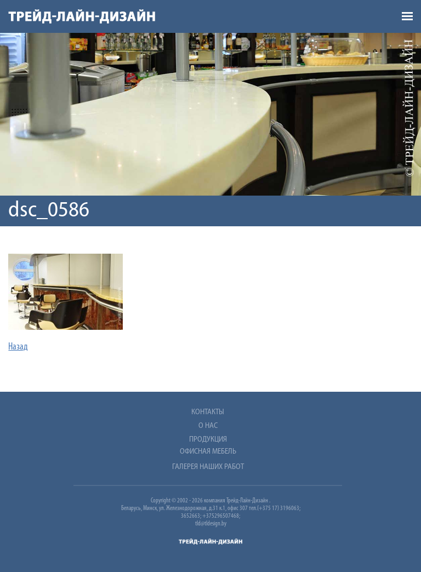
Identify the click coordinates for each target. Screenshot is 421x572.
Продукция (208, 440)
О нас (208, 426)
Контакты (207, 412)
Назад (18, 347)
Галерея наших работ (208, 467)
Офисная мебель (208, 452)
